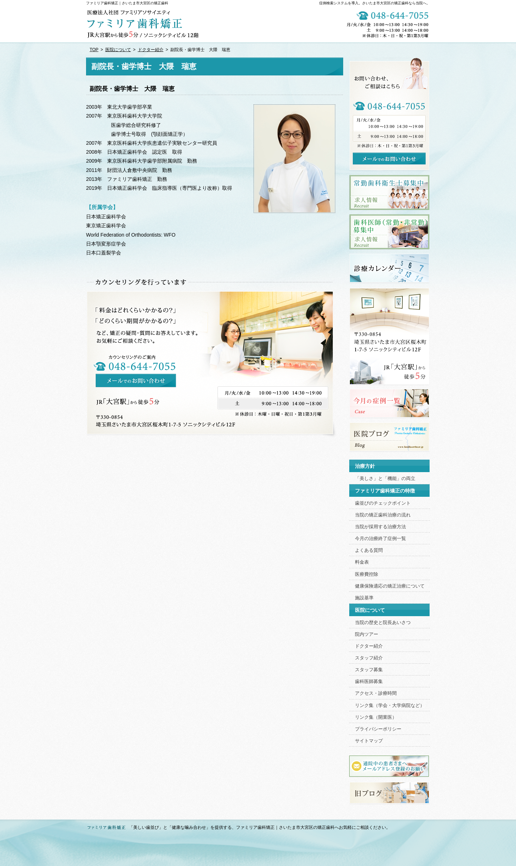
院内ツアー (366, 634)
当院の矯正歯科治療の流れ (383, 515)
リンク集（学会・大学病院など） (390, 705)
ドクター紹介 (369, 646)
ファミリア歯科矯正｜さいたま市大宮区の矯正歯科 (127, 3)
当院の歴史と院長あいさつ (383, 622)
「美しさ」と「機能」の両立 (385, 478)
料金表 (362, 562)
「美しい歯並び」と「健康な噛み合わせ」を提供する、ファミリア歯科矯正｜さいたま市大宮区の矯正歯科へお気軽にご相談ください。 (259, 827)
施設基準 (364, 597)
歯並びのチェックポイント (383, 503)
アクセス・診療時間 (376, 693)
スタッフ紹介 (369, 657)
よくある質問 (369, 550)
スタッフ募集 (369, 669)
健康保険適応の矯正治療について (390, 586)
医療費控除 (366, 574)
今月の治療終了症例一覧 (380, 538)
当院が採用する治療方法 (380, 526)
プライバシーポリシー (378, 729)
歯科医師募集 (369, 681)
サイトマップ (369, 740)
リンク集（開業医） (376, 717)
